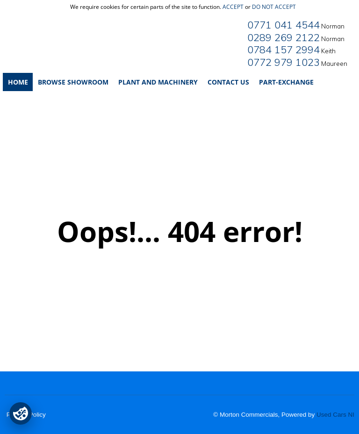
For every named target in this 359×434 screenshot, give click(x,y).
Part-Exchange (286, 82)
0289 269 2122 (283, 37)
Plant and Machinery (158, 82)
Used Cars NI (335, 414)
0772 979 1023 (283, 62)
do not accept (274, 7)
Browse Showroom (73, 82)
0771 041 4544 (283, 24)
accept (233, 7)
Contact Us (228, 82)
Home (18, 82)
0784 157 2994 (283, 49)
